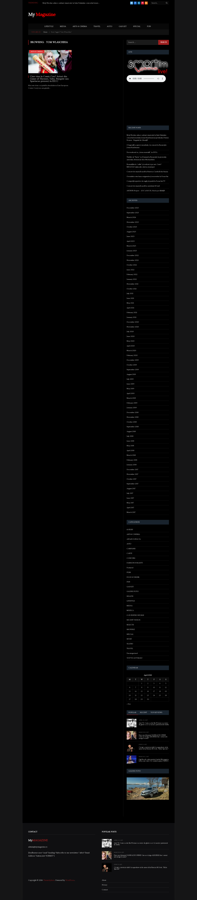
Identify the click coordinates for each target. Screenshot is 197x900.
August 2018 (131, 431)
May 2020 (130, 341)
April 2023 (131, 241)
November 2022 (133, 260)
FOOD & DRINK (133, 577)
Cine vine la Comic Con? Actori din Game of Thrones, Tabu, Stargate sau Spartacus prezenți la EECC (49, 78)
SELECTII (130, 625)
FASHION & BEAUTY (135, 563)
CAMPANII (131, 549)
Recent (143, 712)
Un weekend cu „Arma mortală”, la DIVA (142, 152)
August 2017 (131, 488)
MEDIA (63, 26)
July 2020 (130, 331)
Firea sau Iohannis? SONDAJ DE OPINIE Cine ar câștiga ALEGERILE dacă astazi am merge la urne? (153, 736)
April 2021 (130, 308)
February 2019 (132, 403)
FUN (149, 26)
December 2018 (132, 412)
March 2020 (131, 350)
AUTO (109, 26)
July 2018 (130, 436)
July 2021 (130, 293)
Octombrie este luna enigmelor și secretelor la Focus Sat (147, 176)
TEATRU (130, 644)
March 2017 (131, 512)
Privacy (104, 885)
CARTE (129, 553)
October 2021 (132, 289)
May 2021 (130, 303)
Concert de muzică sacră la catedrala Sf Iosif (143, 186)
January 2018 (131, 465)
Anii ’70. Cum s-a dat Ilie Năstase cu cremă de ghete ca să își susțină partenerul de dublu (154, 723)
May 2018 (130, 446)
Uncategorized (132, 653)
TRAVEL (96, 26)
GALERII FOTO (133, 591)
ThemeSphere (49, 880)
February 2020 (132, 355)
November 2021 (132, 284)
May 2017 (130, 503)
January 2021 (131, 317)
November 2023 (133, 222)
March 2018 (131, 455)
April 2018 (130, 450)
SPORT (129, 639)
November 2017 (132, 474)
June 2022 (130, 270)
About (104, 880)
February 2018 (132, 460)
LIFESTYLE (48, 26)
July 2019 (130, 379)
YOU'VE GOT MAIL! (134, 658)
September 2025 (133, 213)
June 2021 (130, 298)
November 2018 (132, 417)
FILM (129, 572)
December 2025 (133, 208)
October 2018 (132, 422)
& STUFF (130, 530)
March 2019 (131, 398)
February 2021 (132, 312)
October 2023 (132, 227)
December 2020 (133, 322)
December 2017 (132, 469)
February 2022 (132, 274)
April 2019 (130, 393)
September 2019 (133, 370)
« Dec (129, 704)
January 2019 (132, 408)
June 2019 (130, 384)
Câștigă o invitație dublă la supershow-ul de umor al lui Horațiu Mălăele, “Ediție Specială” (154, 748)
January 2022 (132, 279)
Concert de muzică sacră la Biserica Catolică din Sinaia (147, 172)
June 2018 (130, 441)
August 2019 (131, 374)
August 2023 (131, 232)
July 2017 (130, 493)
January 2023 (132, 251)
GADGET (123, 26)
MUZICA (130, 610)
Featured (130, 568)
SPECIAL (136, 26)
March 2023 (131, 246)
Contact (105, 890)
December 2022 (133, 255)
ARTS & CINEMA (80, 26)
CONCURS (131, 558)
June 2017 (130, 498)
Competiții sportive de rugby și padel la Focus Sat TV (146, 181)
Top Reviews (156, 712)
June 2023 (130, 236)
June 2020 (130, 336)
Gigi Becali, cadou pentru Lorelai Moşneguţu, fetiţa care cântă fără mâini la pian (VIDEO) (154, 760)
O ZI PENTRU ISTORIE (135, 615)
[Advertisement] (121, 14)
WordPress (70, 880)
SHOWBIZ (131, 629)
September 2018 (133, 427)
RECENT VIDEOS (133, 620)
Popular (132, 712)
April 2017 (130, 508)
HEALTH (130, 596)
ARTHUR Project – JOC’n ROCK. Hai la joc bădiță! (146, 191)
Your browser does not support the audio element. (146, 78)
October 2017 (131, 479)
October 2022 (132, 265)
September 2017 (132, 484)
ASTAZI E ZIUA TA (134, 539)
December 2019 (133, 360)
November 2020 (133, 327)
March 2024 (131, 217)
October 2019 (132, 365)
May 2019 (130, 389)
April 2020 (131, 346)
